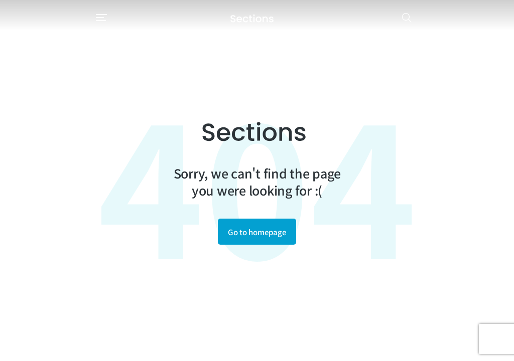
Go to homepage (257, 232)
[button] (16, 17)
